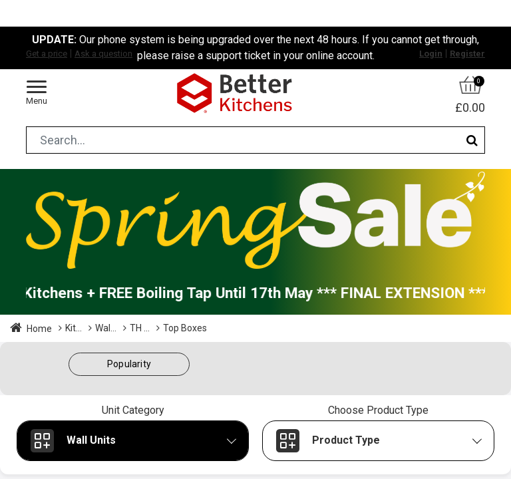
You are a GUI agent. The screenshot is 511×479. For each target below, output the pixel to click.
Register (467, 53)
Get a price (46, 53)
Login (430, 53)
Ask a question (103, 53)
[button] (129, 364)
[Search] (472, 140)
